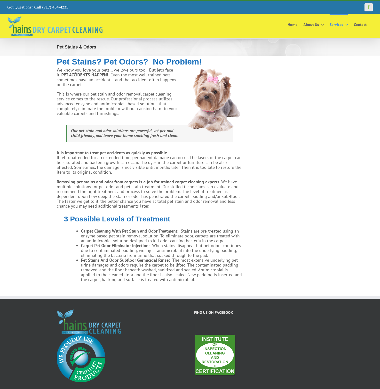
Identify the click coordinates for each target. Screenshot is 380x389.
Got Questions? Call (37, 7)
